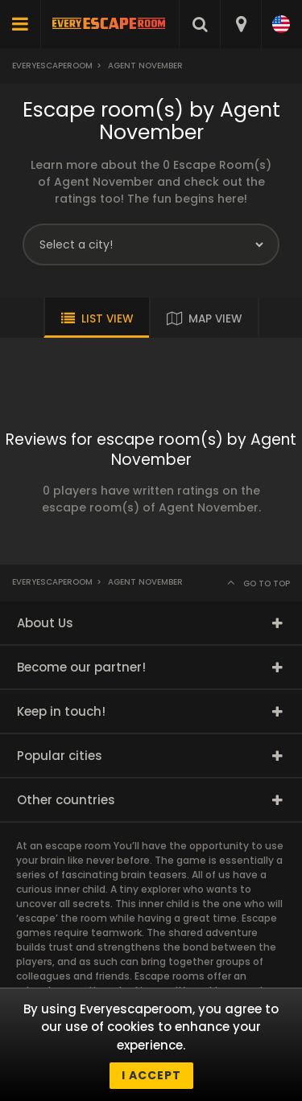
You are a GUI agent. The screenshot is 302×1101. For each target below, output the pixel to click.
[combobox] (240, 24)
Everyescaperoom (52, 66)
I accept (151, 1075)
